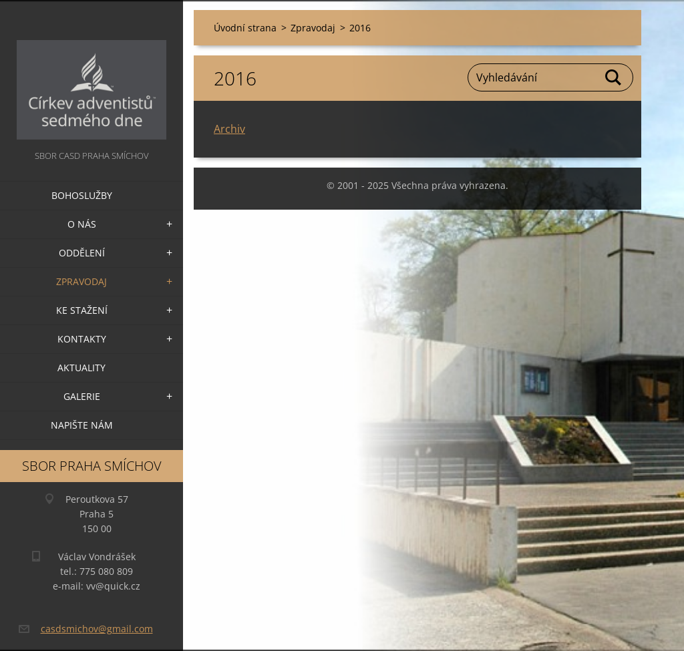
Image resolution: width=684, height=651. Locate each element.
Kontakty (81, 339)
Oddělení (82, 252)
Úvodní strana (245, 27)
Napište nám (82, 425)
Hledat (614, 77)
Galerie (81, 396)
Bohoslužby (81, 195)
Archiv (229, 129)
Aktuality (81, 367)
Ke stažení (82, 310)
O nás (81, 224)
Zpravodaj (81, 281)
